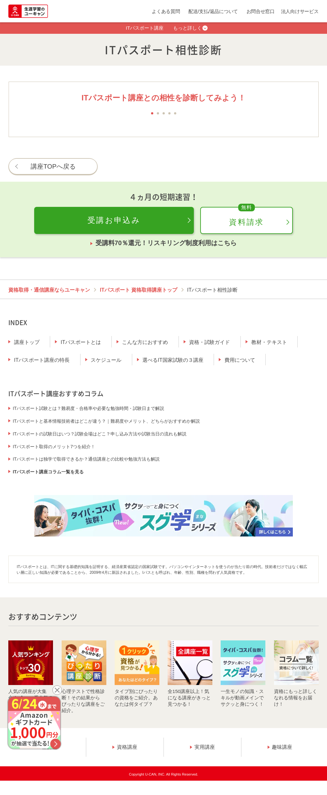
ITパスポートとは (81, 342)
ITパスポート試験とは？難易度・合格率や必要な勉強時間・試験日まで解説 (88, 408)
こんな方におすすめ (145, 342)
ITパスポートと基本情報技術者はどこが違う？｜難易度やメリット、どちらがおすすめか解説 (106, 421)
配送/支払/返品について (213, 11)
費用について (239, 360)
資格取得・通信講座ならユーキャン (49, 290)
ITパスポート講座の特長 (42, 360)
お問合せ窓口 (261, 11)
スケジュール (106, 360)
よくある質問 (166, 11)
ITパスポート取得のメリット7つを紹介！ (54, 446)
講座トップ (27, 342)
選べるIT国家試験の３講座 (172, 360)
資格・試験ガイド (209, 342)
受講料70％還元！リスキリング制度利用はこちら (166, 242)
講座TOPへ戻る (53, 166)
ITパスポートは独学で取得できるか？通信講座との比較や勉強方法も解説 (86, 459)
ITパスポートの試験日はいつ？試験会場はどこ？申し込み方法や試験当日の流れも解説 (99, 433)
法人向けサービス (300, 11)
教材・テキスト (269, 342)
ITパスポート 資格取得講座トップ (139, 290)
